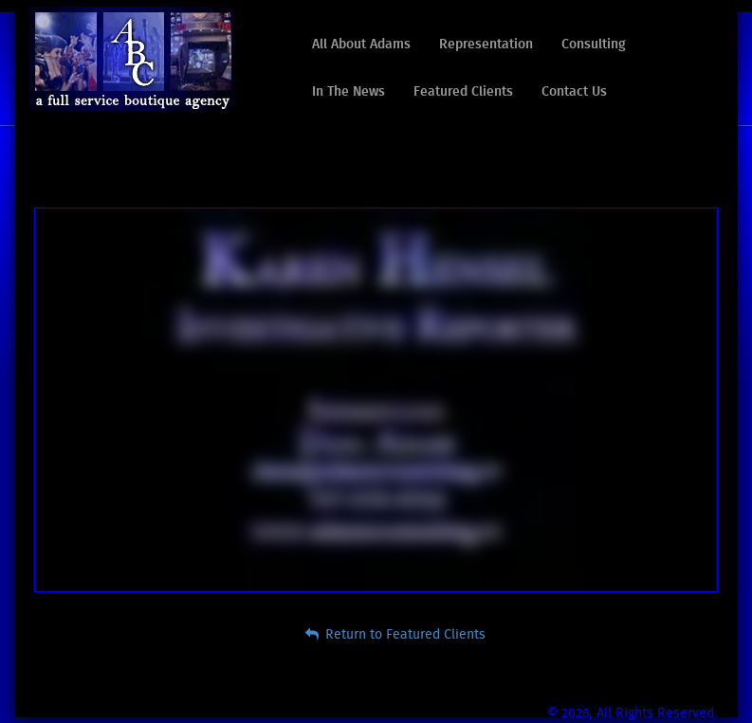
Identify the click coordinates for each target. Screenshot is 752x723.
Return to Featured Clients (395, 634)
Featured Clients (463, 92)
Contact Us (574, 92)
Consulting (593, 44)
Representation (486, 44)
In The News (348, 92)
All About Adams (361, 44)
